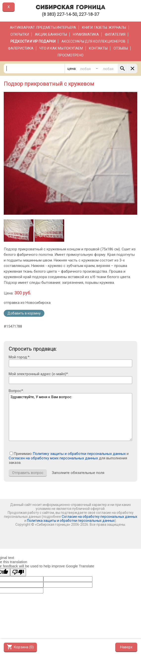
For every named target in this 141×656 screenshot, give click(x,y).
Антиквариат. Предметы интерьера (43, 27)
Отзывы (120, 48)
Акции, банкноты (51, 34)
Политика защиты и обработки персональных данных (71, 521)
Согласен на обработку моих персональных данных (53, 458)
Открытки (19, 34)
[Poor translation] (18, 572)
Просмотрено (71, 55)
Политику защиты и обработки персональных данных (79, 453)
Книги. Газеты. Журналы (104, 27)
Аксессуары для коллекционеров (93, 41)
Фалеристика (20, 48)
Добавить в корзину (24, 313)
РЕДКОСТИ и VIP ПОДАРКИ (33, 41)
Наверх (126, 647)
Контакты (98, 48)
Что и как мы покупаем (61, 48)
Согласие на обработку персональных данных (99, 517)
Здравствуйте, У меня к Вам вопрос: (70, 417)
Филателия (115, 34)
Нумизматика (86, 34)
